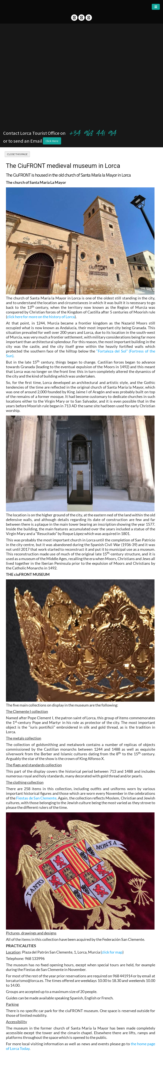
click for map (112, 952)
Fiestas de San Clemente (36, 798)
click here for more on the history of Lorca (41, 316)
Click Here (52, 141)
